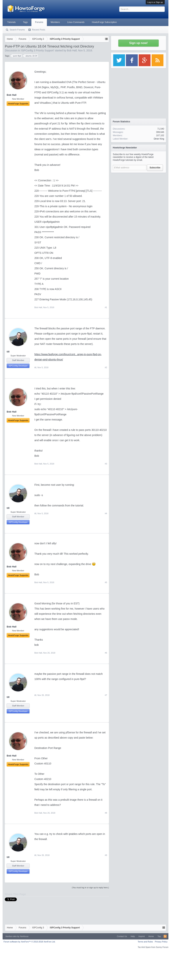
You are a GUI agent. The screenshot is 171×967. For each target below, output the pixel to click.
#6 (106, 653)
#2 (106, 367)
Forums (39, 22)
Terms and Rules (145, 942)
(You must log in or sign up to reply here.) (90, 887)
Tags (25, 22)
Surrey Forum (162, 947)
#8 (106, 813)
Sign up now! (138, 43)
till (8, 351)
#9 (106, 855)
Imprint (141, 936)
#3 (106, 464)
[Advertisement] (138, 198)
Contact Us (122, 936)
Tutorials (11, 22)
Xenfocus (24, 936)
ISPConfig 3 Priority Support (37, 50)
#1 (106, 307)
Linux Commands (75, 22)
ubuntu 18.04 (30, 55)
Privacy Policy (161, 942)
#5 (106, 582)
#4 (106, 513)
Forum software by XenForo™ (29, 942)
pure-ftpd (16, 55)
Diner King (159, 139)
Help (133, 936)
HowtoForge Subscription (104, 22)
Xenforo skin (11, 936)
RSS (165, 936)
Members (55, 22)
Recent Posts (38, 29)
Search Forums (17, 29)
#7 (106, 695)
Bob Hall (72, 50)
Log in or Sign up (155, 2)
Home (151, 936)
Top (159, 936)
